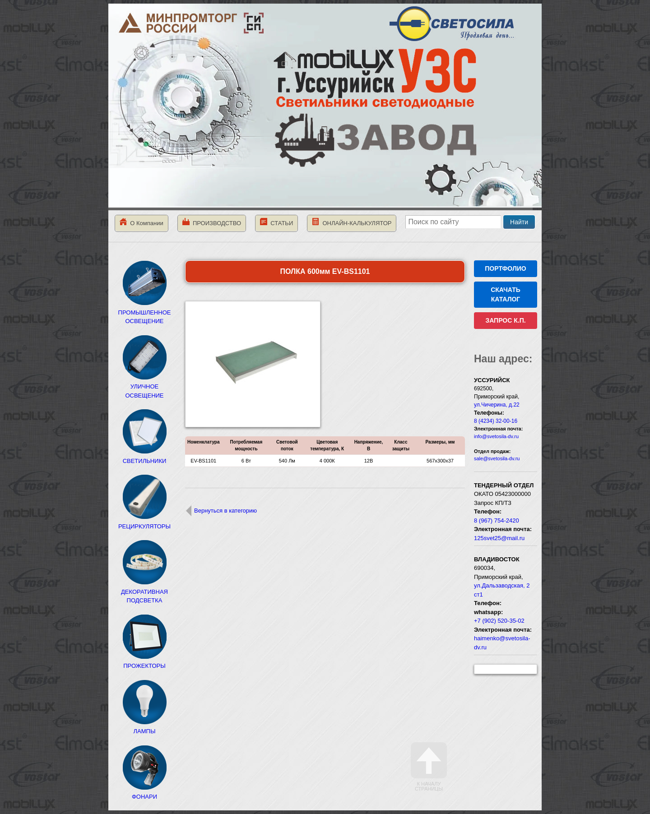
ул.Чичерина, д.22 (497, 405)
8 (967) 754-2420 (496, 520)
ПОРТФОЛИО (505, 268)
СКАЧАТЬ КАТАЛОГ (505, 294)
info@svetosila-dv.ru (496, 436)
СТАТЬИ (276, 222)
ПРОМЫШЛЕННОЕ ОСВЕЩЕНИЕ (144, 312)
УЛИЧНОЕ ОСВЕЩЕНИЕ (144, 387)
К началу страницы (429, 766)
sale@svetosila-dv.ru (497, 458)
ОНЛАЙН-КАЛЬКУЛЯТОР (351, 222)
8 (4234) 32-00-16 (495, 421)
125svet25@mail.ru (499, 538)
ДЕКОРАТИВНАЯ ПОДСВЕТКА (144, 591)
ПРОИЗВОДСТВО (211, 222)
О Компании (141, 222)
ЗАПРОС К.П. (505, 320)
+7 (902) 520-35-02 (499, 620)
